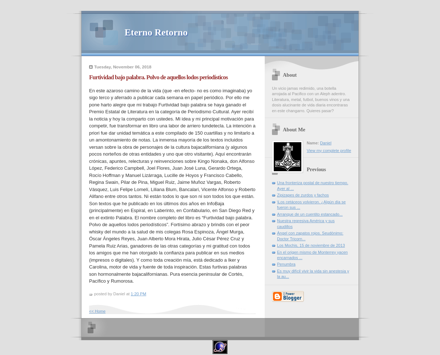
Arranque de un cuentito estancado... (310, 214)
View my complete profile (329, 150)
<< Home (97, 311)
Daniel (325, 143)
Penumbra (286, 264)
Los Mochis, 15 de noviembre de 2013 (311, 245)
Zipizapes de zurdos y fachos (303, 195)
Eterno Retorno (156, 32)
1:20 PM (138, 294)
